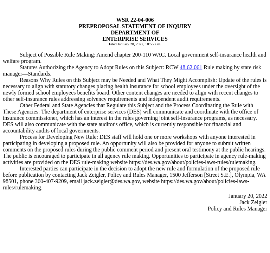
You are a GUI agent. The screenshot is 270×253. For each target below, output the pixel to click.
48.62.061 (191, 67)
